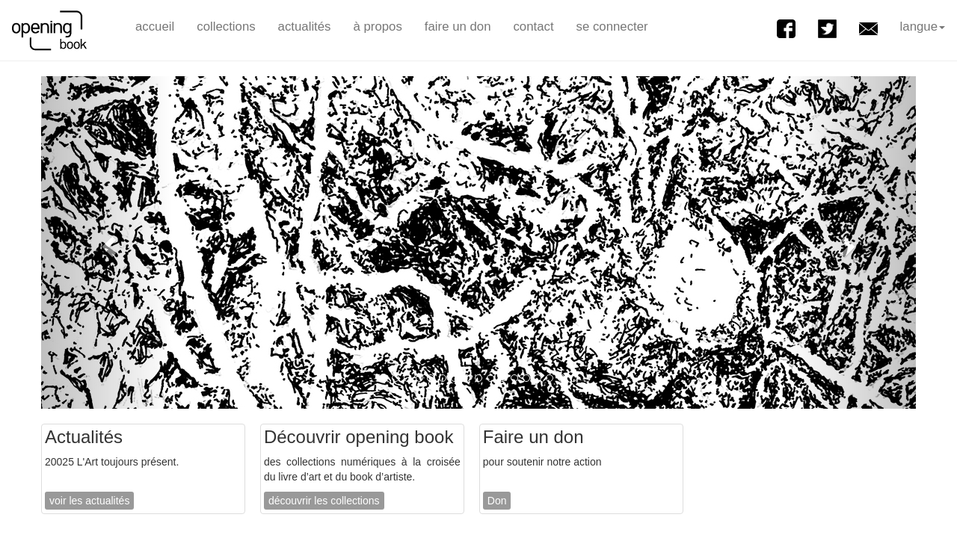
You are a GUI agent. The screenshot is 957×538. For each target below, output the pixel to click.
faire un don (458, 26)
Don (497, 501)
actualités (304, 26)
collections (226, 26)
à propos (378, 26)
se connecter (612, 26)
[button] (107, 242)
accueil (154, 26)
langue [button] (922, 26)
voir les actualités (89, 501)
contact (533, 26)
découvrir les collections (324, 501)
